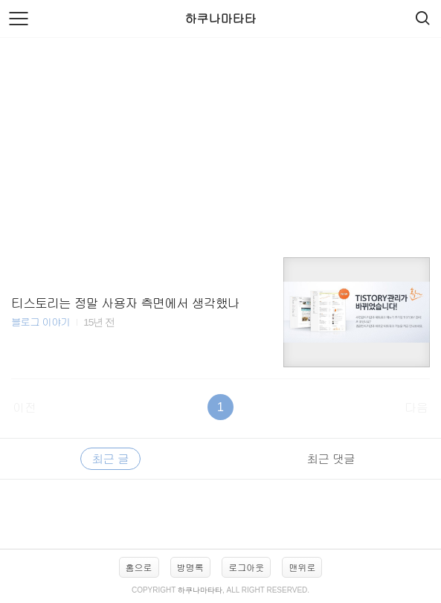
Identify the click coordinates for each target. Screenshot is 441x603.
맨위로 (302, 567)
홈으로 (139, 567)
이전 (24, 407)
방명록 (190, 567)
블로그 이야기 (40, 322)
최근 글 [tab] (110, 458)
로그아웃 (246, 567)
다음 (416, 407)
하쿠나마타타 (221, 18)
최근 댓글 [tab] (331, 458)
